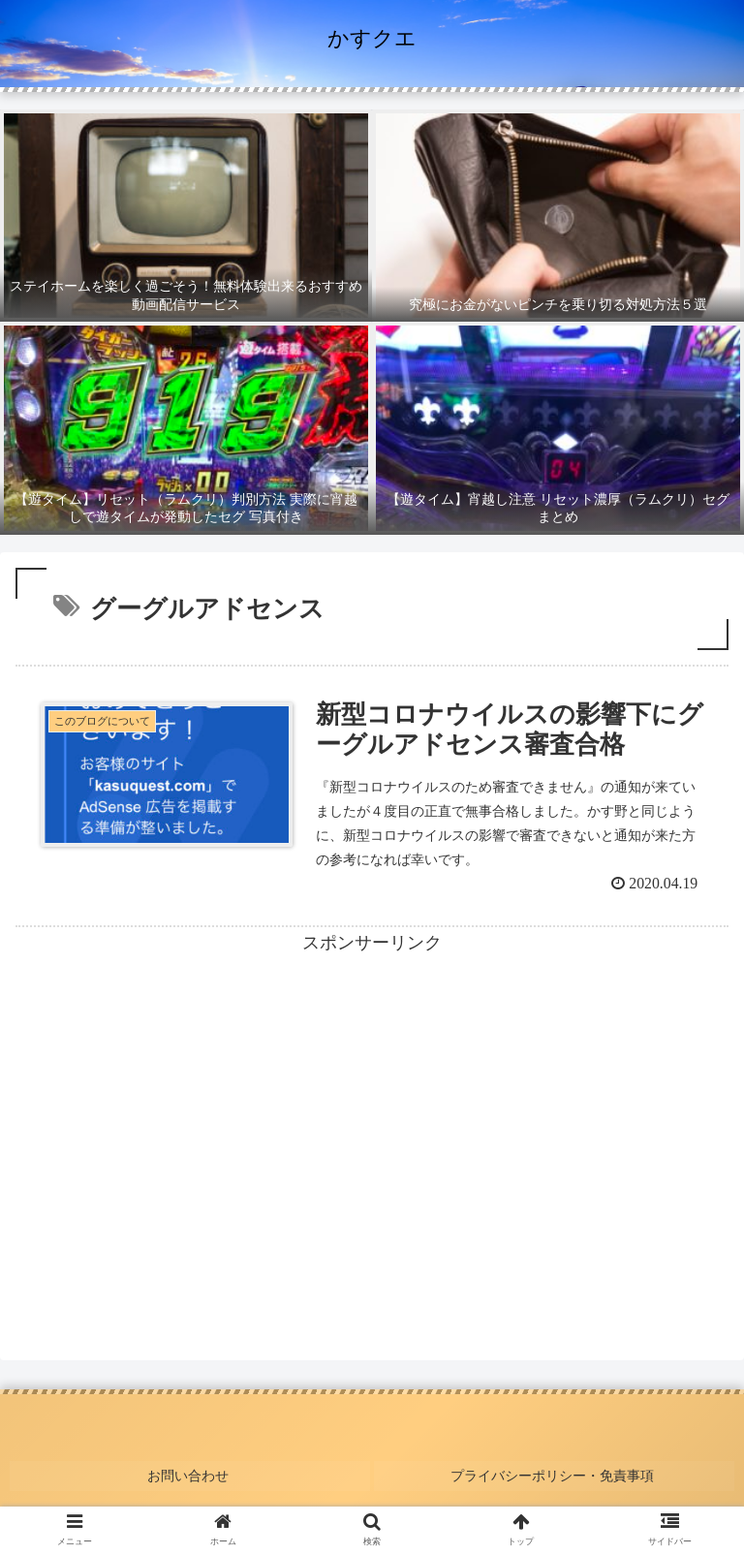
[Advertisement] (372, 1095)
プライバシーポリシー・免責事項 (554, 1474)
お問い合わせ (190, 1474)
